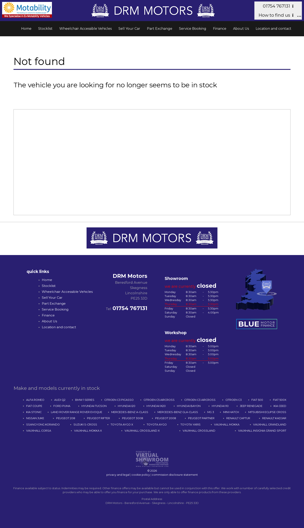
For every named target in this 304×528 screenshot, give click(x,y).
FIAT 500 (257, 399)
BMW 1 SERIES (84, 399)
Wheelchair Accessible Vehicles (85, 29)
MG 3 (210, 412)
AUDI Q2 (59, 399)
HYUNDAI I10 (220, 406)
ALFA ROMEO (35, 399)
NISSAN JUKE (35, 418)
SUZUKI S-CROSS (85, 424)
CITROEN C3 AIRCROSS (200, 399)
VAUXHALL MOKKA (226, 424)
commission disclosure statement (175, 474)
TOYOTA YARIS (190, 424)
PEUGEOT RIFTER (98, 418)
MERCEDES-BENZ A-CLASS (129, 412)
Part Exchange (159, 29)
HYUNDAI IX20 (156, 406)
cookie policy (141, 474)
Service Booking (192, 29)
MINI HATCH (231, 412)
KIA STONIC (34, 412)
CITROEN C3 (233, 399)
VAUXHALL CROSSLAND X (142, 430)
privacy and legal (118, 474)
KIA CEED (280, 406)
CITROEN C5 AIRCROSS (159, 399)
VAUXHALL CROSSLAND (199, 430)
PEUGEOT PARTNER (201, 418)
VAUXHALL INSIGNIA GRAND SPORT (262, 430)
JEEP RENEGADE (251, 406)
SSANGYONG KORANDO (43, 424)
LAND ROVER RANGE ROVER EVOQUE (76, 412)
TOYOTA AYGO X (122, 424)
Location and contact (273, 29)
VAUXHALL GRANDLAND (269, 424)
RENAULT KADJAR (274, 418)
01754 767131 (280, 6)
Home (26, 29)
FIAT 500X (279, 399)
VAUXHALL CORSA (38, 430)
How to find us (278, 15)
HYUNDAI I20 (126, 406)
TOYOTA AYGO (157, 424)
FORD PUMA (61, 406)
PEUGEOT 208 (65, 418)
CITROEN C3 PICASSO (119, 399)
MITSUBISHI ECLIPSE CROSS (267, 412)
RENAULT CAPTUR (238, 418)
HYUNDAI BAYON (189, 406)
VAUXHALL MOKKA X (88, 430)
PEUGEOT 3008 (132, 418)
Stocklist (45, 29)
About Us (241, 29)
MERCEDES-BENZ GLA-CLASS (177, 412)
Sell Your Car (129, 29)
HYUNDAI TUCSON (94, 406)
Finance (219, 29)
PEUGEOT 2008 (165, 418)
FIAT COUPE (34, 406)
